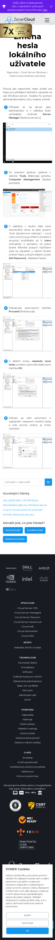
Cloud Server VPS (27, 608)
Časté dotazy (12, 530)
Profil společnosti (28, 762)
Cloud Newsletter (27, 631)
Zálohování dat (27, 695)
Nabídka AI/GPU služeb (27, 647)
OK (27, 931)
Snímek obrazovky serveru (18, 514)
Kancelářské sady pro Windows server (25, 505)
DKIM (27, 699)
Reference (28, 771)
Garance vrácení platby (27, 742)
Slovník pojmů (35, 530)
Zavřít (27, 915)
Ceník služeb (27, 733)
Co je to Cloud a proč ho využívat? (23, 509)
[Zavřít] (51, 6)
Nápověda (12, 72)
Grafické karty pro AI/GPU (27, 676)
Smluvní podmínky (27, 776)
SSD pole (27, 690)
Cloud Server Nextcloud (28, 622)
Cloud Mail (27, 626)
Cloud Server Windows (33, 72)
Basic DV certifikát (27, 685)
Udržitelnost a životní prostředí (27, 766)
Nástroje (27, 719)
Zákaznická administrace (27, 681)
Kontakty (27, 757)
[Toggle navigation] (49, 20)
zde (45, 10)
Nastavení (27, 923)
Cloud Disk (27, 635)
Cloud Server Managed (27, 612)
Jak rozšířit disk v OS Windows (20, 500)
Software (27, 671)
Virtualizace (27, 667)
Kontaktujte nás (14, 539)
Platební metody (27, 728)
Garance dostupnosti (27, 737)
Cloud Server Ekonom (27, 617)
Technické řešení (27, 662)
